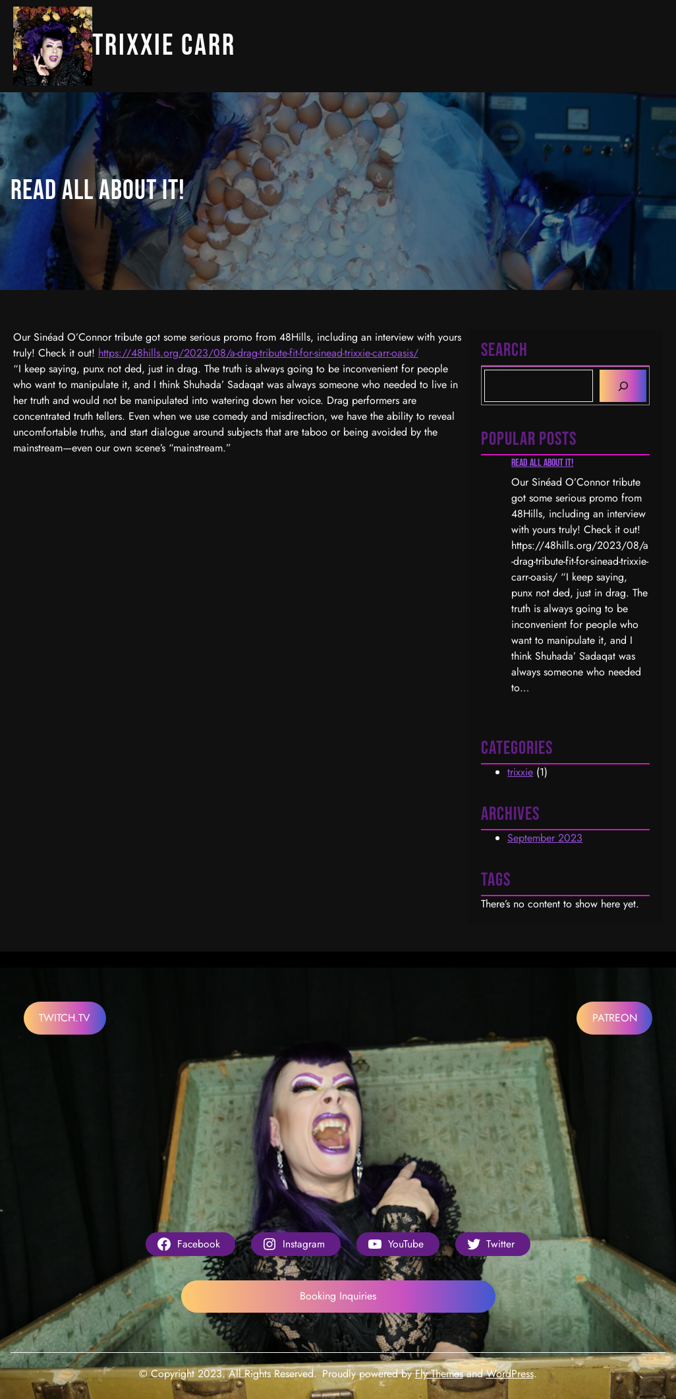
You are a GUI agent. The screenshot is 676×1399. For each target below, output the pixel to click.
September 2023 (544, 837)
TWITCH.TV (64, 1017)
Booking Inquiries (338, 1295)
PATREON (614, 1017)
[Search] (623, 386)
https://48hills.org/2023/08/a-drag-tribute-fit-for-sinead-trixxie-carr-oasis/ (258, 352)
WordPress (510, 1373)
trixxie (520, 772)
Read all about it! (542, 463)
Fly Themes (439, 1373)
